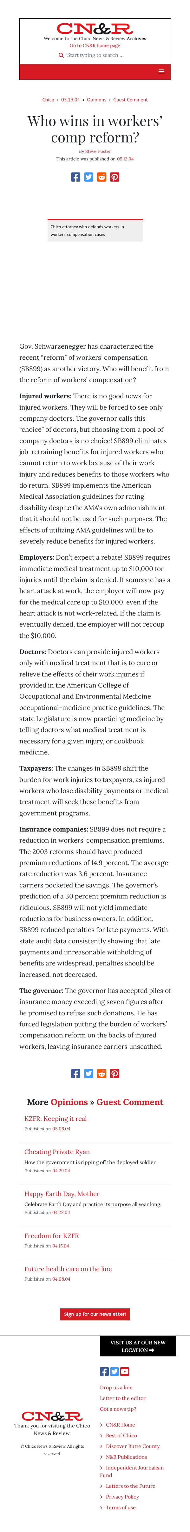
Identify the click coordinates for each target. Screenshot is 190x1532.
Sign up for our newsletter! (95, 1314)
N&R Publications (126, 1457)
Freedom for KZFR (51, 1236)
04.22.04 (61, 1212)
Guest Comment (130, 99)
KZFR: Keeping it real (55, 1118)
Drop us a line (116, 1387)
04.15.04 (60, 1246)
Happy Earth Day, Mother (62, 1194)
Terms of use (121, 1507)
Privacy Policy (122, 1496)
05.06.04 (61, 1129)
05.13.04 (70, 99)
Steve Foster (98, 151)
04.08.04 (61, 1279)
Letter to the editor (123, 1398)
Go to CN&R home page (95, 45)
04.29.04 (61, 1171)
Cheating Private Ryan (57, 1152)
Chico (48, 99)
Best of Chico (121, 1435)
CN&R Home (120, 1424)
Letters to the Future (130, 1486)
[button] (161, 71)
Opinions (96, 99)
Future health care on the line (68, 1269)
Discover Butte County (133, 1446)
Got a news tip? (118, 1409)
